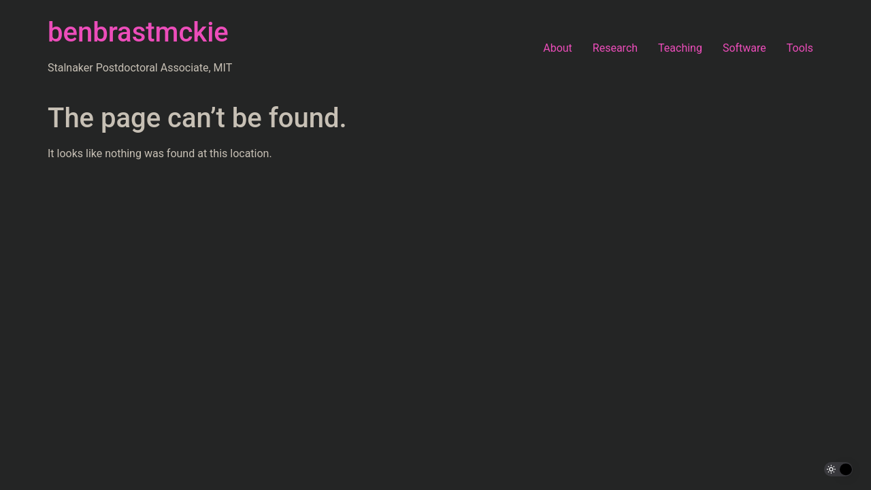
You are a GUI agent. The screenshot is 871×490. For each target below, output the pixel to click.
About (557, 48)
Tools (800, 48)
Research (615, 48)
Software (744, 48)
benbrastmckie (138, 32)
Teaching (680, 48)
